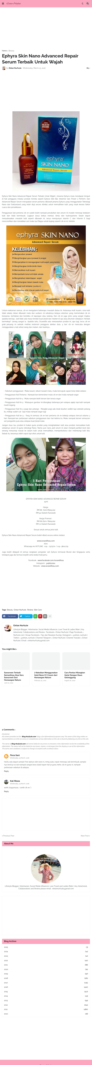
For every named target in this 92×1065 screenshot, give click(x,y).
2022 (46, 960)
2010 (46, 1014)
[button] (3, 3)
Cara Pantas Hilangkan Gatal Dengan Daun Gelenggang (74, 675)
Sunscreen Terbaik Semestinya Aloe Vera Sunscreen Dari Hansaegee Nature (14, 676)
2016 (46, 987)
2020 (46, 969)
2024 (46, 951)
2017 (46, 983)
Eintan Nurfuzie (20, 610)
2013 (46, 1000)
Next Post (85, 836)
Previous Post (8, 836)
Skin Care (38, 610)
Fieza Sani (15, 755)
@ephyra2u (51, 563)
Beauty (11, 51)
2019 (46, 974)
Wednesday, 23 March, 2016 (19, 758)
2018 (46, 978)
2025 (46, 947)
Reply (6, 771)
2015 (46, 991)
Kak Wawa (15, 781)
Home (4, 51)
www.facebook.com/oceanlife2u (51, 560)
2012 (46, 1005)
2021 (46, 965)
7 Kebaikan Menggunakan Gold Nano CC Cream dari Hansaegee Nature (45, 675)
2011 (46, 1009)
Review (30, 610)
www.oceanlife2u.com (46, 541)
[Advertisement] (46, 28)
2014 (46, 996)
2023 (46, 956)
